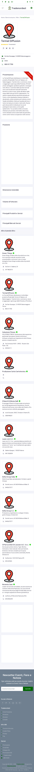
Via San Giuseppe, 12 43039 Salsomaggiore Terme (15, 57)
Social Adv (5, 747)
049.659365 (8, 561)
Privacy (4, 733)
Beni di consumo (10, 17)
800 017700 (7, 64)
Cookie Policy (5, 731)
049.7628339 (9, 453)
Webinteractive (11, 766)
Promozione (5, 745)
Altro (17, 17)
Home (3, 17)
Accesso (4, 717)
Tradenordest (6, 755)
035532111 (8, 348)
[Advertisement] (17, 618)
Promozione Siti (6, 752)
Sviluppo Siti (5, 750)
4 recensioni (12, 44)
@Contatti (5, 758)
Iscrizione (4, 714)
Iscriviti (28, 689)
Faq (3, 736)
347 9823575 (9, 269)
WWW (4, 61)
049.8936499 (9, 599)
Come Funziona (6, 712)
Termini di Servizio (7, 728)
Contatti (4, 719)
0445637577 (8, 487)
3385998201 (8, 415)
